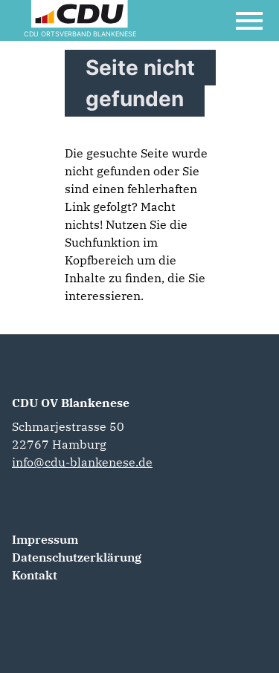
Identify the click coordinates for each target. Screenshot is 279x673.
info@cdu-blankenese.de (82, 462)
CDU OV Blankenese (70, 402)
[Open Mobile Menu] (249, 21)
